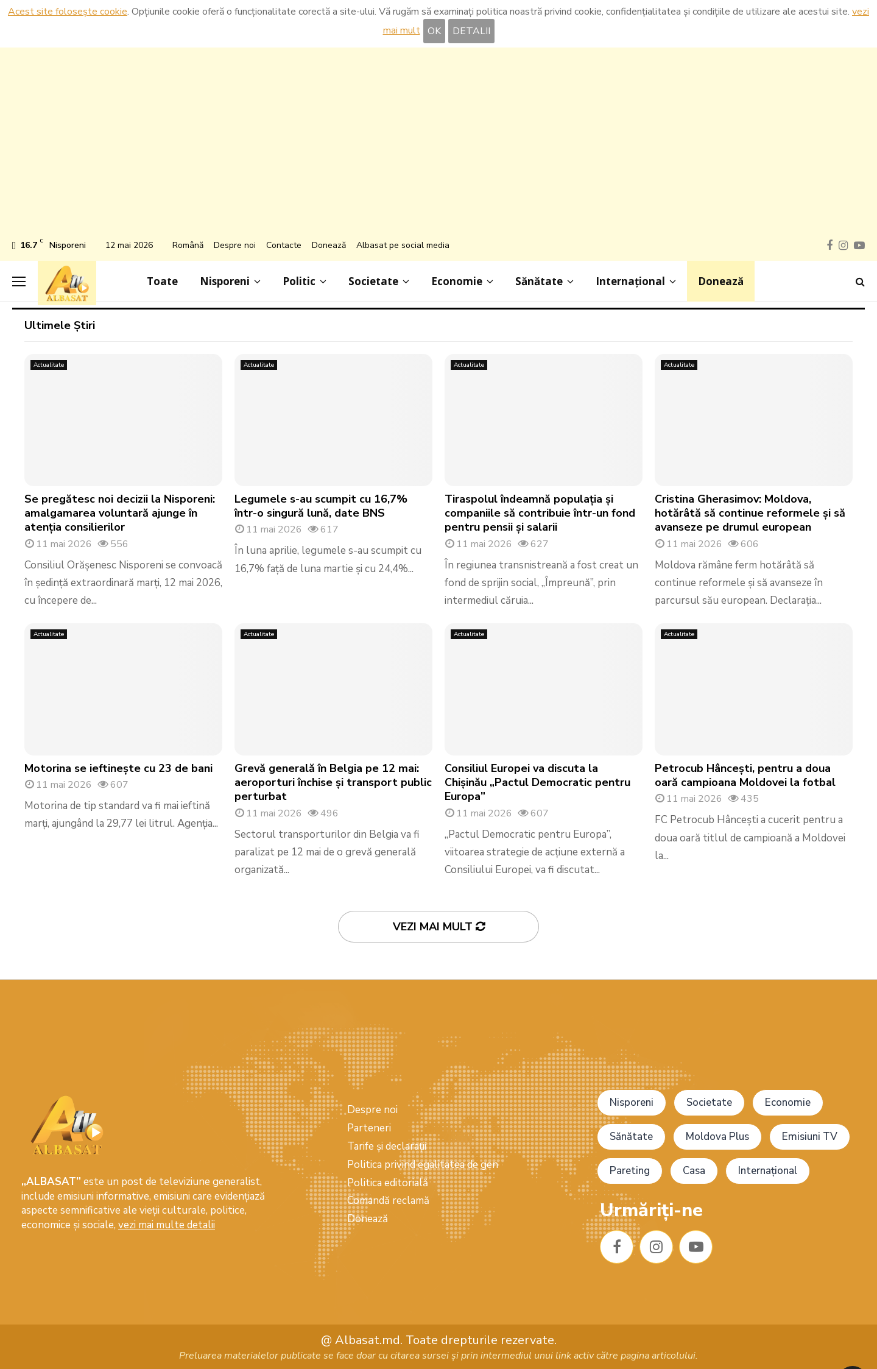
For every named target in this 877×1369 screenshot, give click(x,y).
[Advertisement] (438, 145)
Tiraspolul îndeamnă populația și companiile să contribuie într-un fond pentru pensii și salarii (540, 513)
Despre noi (235, 245)
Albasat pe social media (402, 245)
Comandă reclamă (388, 1201)
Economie (456, 281)
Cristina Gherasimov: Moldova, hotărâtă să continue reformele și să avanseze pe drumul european (750, 513)
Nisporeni (225, 281)
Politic (299, 281)
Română (187, 245)
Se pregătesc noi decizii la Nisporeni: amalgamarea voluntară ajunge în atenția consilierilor (119, 513)
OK (434, 31)
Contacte (283, 245)
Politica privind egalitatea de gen (422, 1165)
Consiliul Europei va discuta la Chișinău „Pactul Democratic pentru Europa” (537, 782)
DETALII (471, 31)
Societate (373, 281)
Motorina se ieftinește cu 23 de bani (118, 768)
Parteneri (369, 1128)
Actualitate (48, 365)
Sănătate (539, 281)
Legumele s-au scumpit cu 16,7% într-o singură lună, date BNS (320, 506)
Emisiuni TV (809, 1137)
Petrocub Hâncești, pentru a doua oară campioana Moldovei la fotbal (745, 775)
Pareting (630, 1171)
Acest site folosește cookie (67, 11)
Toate (162, 281)
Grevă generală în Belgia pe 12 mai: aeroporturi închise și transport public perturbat (333, 782)
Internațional (630, 281)
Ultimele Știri (59, 325)
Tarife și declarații (386, 1146)
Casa (694, 1171)
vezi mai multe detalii (166, 1225)
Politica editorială (387, 1183)
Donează (329, 245)
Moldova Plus (717, 1137)
